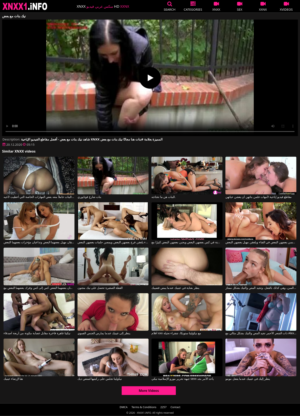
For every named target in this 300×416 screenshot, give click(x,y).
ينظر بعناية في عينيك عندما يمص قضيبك (175, 288)
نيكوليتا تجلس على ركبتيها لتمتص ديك (100, 379)
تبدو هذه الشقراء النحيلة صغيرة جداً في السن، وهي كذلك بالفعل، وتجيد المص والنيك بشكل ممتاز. (260, 288)
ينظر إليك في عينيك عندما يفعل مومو (247, 379)
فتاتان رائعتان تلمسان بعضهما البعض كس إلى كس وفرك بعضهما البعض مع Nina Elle (39, 288)
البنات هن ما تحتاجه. (163, 197)
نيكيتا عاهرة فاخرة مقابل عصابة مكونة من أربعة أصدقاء (37, 333)
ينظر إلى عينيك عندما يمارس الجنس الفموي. (104, 333)
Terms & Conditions (143, 407)
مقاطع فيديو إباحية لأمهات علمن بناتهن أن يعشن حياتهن (258, 197)
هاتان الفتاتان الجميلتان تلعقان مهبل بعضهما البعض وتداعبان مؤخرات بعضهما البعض (39, 242)
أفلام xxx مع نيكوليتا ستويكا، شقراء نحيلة (176, 333)
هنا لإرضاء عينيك (13, 379)
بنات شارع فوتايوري (89, 197)
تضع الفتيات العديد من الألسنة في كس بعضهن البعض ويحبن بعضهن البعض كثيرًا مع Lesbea (186, 242)
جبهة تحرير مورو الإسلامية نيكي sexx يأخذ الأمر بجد (182, 379)
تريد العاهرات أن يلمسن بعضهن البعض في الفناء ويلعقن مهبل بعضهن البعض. (260, 242)
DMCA (124, 407)
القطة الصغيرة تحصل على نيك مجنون (100, 288)
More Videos (149, 390)
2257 (163, 407)
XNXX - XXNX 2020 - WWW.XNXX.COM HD (25, 6)
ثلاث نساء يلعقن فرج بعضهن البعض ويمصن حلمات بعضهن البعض (113, 242)
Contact (175, 407)
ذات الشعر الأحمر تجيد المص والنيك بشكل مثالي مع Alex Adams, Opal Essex (260, 333)
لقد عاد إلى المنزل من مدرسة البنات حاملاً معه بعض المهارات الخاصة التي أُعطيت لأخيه (39, 197)
